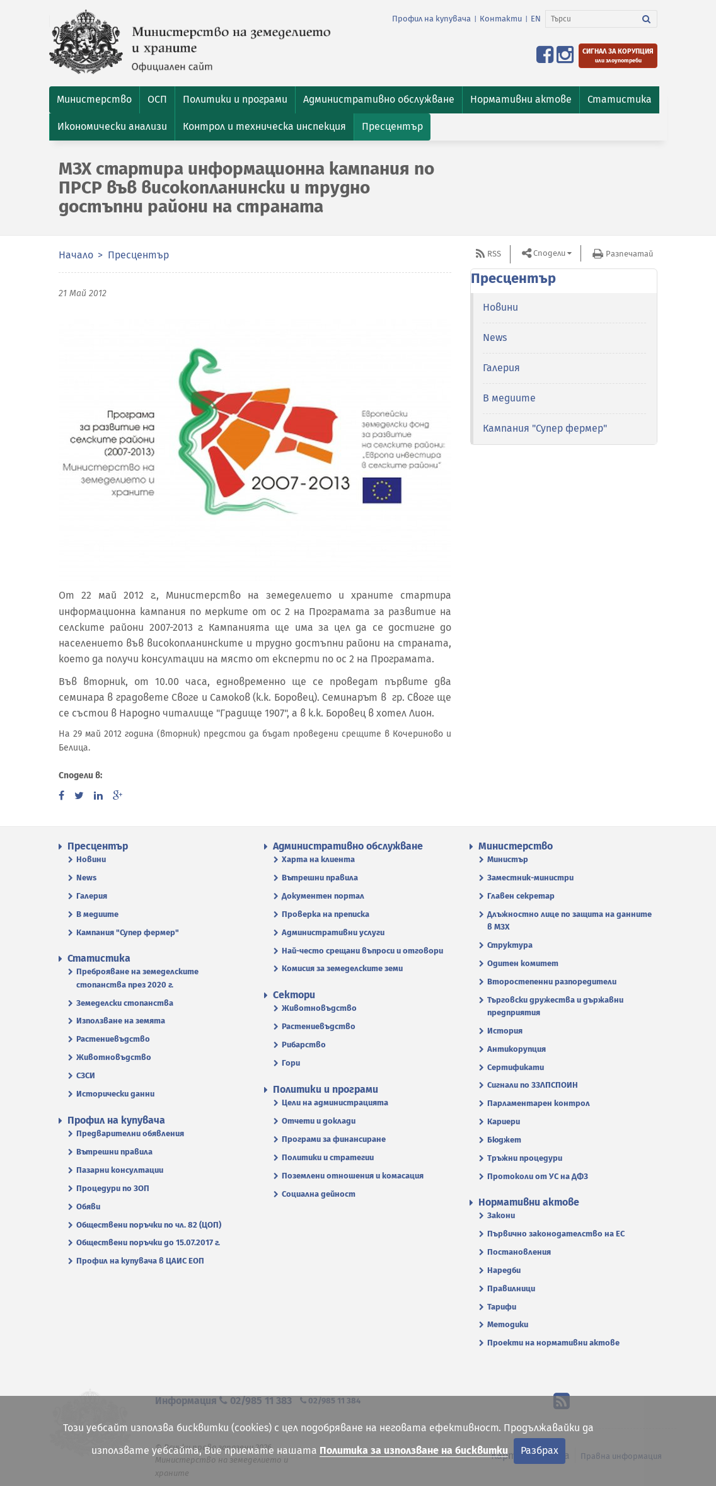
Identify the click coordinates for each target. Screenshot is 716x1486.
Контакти (501, 18)
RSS (494, 253)
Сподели (549, 253)
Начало (76, 255)
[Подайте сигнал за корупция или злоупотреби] (618, 55)
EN (536, 18)
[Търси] (591, 19)
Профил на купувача (431, 18)
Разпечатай (629, 253)
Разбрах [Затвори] (539, 1450)
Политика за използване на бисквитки (414, 1450)
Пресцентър (138, 255)
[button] (94, 99)
